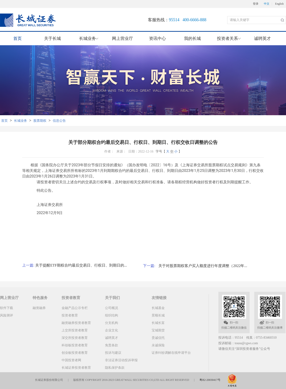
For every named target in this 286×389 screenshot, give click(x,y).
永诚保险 (158, 345)
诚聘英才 (262, 38)
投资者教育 (70, 315)
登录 (255, 3)
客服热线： (177, 19)
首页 (17, 38)
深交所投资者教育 (75, 338)
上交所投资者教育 (75, 330)
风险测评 (6, 315)
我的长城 (192, 38)
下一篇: (150, 266)
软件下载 (6, 308)
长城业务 (20, 120)
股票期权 (39, 120)
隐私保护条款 (115, 367)
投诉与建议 (113, 352)
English (279, 3)
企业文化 (111, 330)
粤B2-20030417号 (209, 380)
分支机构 (111, 323)
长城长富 (158, 323)
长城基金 (158, 308)
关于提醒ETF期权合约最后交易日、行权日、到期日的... (81, 265)
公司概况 (111, 308)
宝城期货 (158, 330)
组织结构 (111, 315)
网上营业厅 (122, 38)
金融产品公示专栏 (75, 308)
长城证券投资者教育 (76, 367)
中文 (266, 3)
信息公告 (59, 120)
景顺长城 (158, 315)
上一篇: (28, 265)
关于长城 (52, 38)
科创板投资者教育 (75, 345)
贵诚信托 (158, 338)
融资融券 (39, 308)
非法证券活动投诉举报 (121, 360)
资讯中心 (157, 38)
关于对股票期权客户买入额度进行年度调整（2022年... (202, 266)
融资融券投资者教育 (76, 323)
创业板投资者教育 (75, 352)
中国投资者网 (71, 360)
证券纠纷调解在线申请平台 (171, 352)
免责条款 (111, 345)
